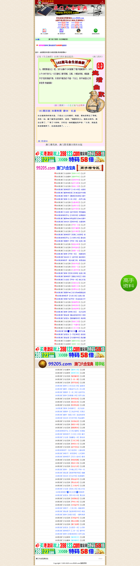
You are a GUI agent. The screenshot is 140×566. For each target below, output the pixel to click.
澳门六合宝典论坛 (69, 558)
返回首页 (102, 3)
